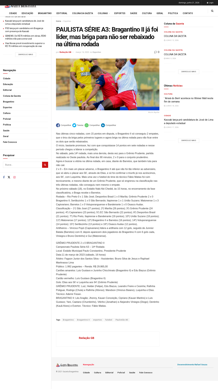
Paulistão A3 (122, 320)
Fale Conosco (10, 142)
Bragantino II (83, 320)
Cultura (6, 113)
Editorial (7, 90)
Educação (8, 84)
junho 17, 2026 (171, 127)
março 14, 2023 (82, 52)
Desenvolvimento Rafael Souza (192, 364)
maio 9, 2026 (170, 58)
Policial (7, 119)
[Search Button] (45, 165)
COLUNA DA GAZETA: (175, 36)
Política (7, 124)
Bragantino (8, 101)
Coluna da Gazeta (12, 96)
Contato (188, 13)
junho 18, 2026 (171, 106)
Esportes (7, 107)
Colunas (103, 13)
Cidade (6, 78)
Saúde (6, 130)
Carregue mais (25, 55)
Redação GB (65, 52)
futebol (108, 320)
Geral (5, 136)
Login (210, 3)
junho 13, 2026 (171, 40)
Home (58, 21)
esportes (97, 320)
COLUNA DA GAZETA (175, 54)
